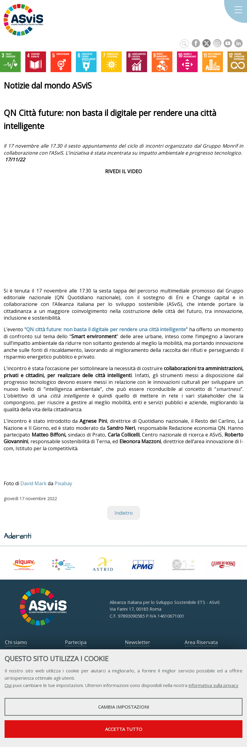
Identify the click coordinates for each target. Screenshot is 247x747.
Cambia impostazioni (123, 707)
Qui (8, 685)
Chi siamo (16, 642)
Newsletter (137, 642)
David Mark (33, 483)
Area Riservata (201, 642)
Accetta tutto (123, 729)
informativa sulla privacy (213, 685)
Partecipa (75, 642)
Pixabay (63, 483)
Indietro (124, 513)
